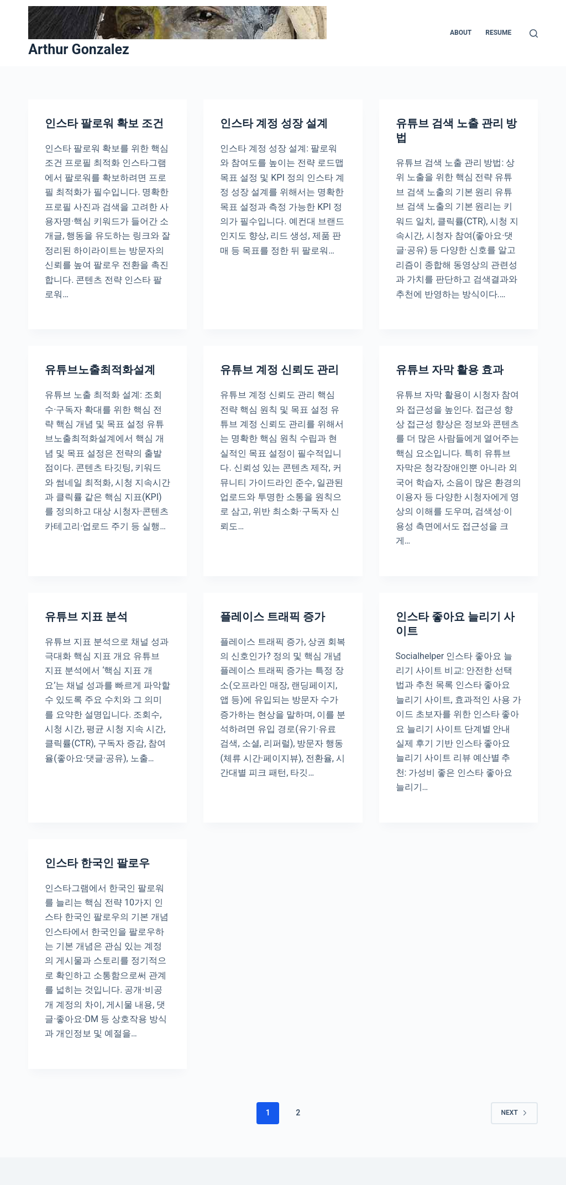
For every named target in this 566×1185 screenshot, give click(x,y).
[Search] (534, 33)
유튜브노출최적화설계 (100, 369)
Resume (498, 32)
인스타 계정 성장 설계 (274, 123)
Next (514, 1112)
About (460, 32)
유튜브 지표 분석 (86, 616)
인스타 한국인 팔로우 (97, 863)
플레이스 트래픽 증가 (272, 616)
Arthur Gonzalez (78, 49)
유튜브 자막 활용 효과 (450, 369)
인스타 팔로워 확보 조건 (104, 123)
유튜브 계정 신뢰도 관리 (279, 369)
